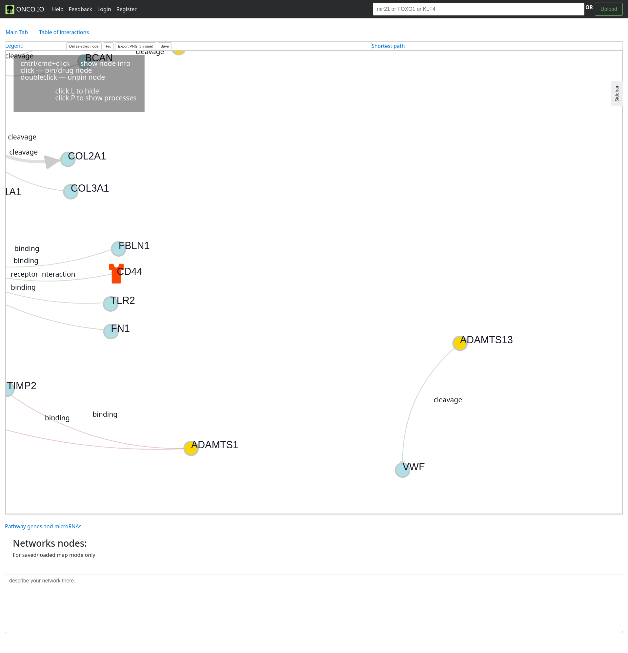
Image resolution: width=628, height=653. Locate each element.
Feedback (80, 9)
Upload (608, 9)
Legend (14, 45)
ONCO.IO (24, 9)
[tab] (497, 46)
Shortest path (388, 46)
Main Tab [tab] (17, 32)
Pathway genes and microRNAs (43, 526)
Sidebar (617, 93)
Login (104, 9)
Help (58, 9)
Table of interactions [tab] (64, 32)
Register (126, 9)
